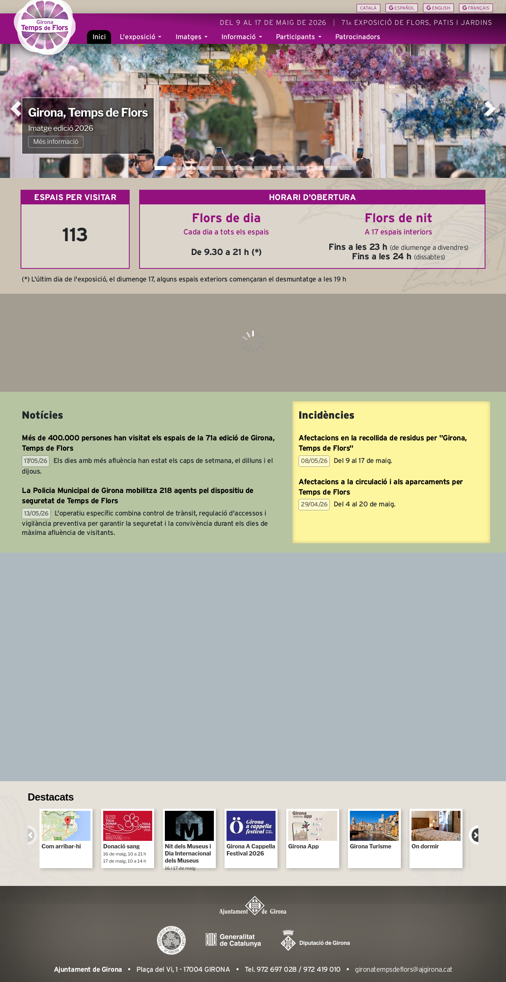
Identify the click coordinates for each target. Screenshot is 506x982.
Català (368, 8)
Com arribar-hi (66, 830)
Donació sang (127, 837)
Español (401, 8)
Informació (239, 43)
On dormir (436, 830)
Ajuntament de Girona (88, 969)
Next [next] (473, 835)
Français (476, 8)
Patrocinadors (357, 43)
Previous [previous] (32, 835)
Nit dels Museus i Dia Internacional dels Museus (189, 839)
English (438, 8)
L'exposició (138, 43)
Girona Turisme (374, 830)
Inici (99, 43)
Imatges (190, 43)
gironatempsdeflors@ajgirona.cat (404, 969)
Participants (296, 43)
